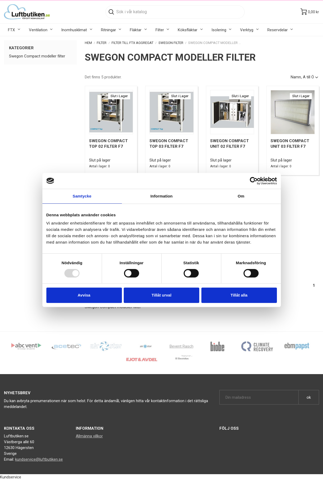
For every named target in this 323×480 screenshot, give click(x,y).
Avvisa (84, 295)
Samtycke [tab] (82, 196)
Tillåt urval (161, 295)
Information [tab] (162, 196)
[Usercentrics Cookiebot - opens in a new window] (254, 181)
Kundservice (10, 477)
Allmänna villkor (89, 436)
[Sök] (175, 12)
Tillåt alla (239, 295)
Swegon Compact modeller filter (37, 56)
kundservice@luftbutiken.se (39, 459)
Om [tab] (241, 196)
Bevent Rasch (181, 346)
